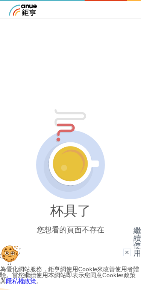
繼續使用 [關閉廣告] (137, 242)
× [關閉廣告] (127, 252)
